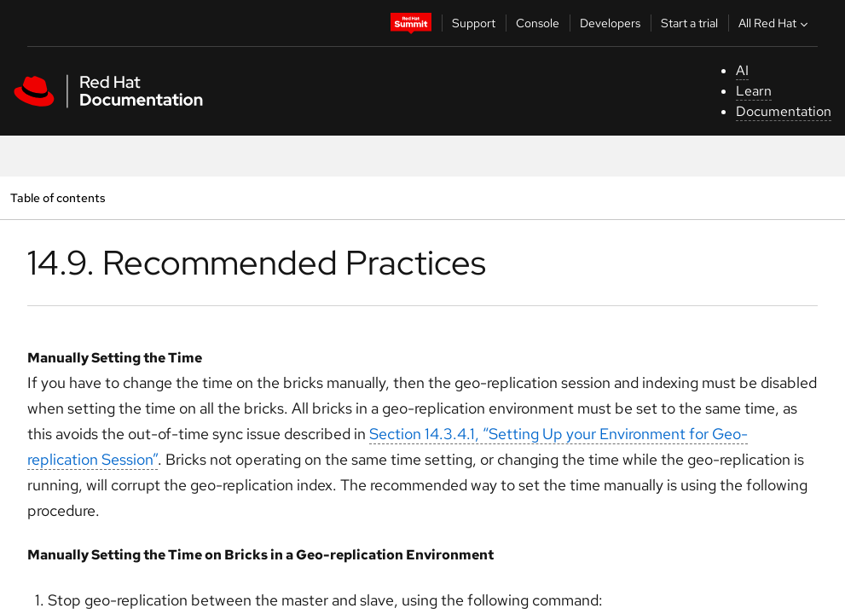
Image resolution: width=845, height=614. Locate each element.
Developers (610, 23)
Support (473, 23)
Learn (754, 91)
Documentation (783, 111)
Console (537, 23)
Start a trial (689, 23)
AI (742, 70)
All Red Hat (775, 23)
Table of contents (57, 197)
